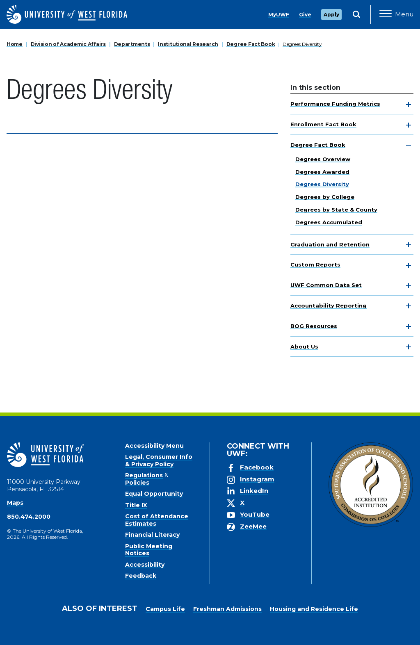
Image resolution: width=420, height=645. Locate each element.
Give (305, 14)
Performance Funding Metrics (335, 103)
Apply (331, 14)
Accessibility (144, 564)
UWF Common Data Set (326, 285)
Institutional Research (188, 44)
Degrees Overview (322, 159)
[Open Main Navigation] (396, 14)
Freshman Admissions (227, 609)
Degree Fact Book (250, 44)
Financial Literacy (152, 534)
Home (15, 44)
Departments (132, 44)
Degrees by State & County (336, 209)
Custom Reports (315, 264)
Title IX (136, 505)
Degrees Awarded (322, 172)
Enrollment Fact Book (323, 124)
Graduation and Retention (330, 244)
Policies (137, 482)
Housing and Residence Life (314, 609)
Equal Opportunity (154, 493)
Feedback (140, 575)
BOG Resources (313, 326)
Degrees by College (324, 197)
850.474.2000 (28, 516)
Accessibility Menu (154, 445)
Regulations (144, 475)
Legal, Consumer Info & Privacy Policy (158, 460)
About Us (304, 346)
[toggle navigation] (408, 104)
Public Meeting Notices (148, 549)
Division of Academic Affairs (68, 44)
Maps (15, 502)
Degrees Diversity (302, 44)
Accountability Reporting (328, 305)
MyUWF (278, 14)
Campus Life (165, 609)
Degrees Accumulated (328, 222)
